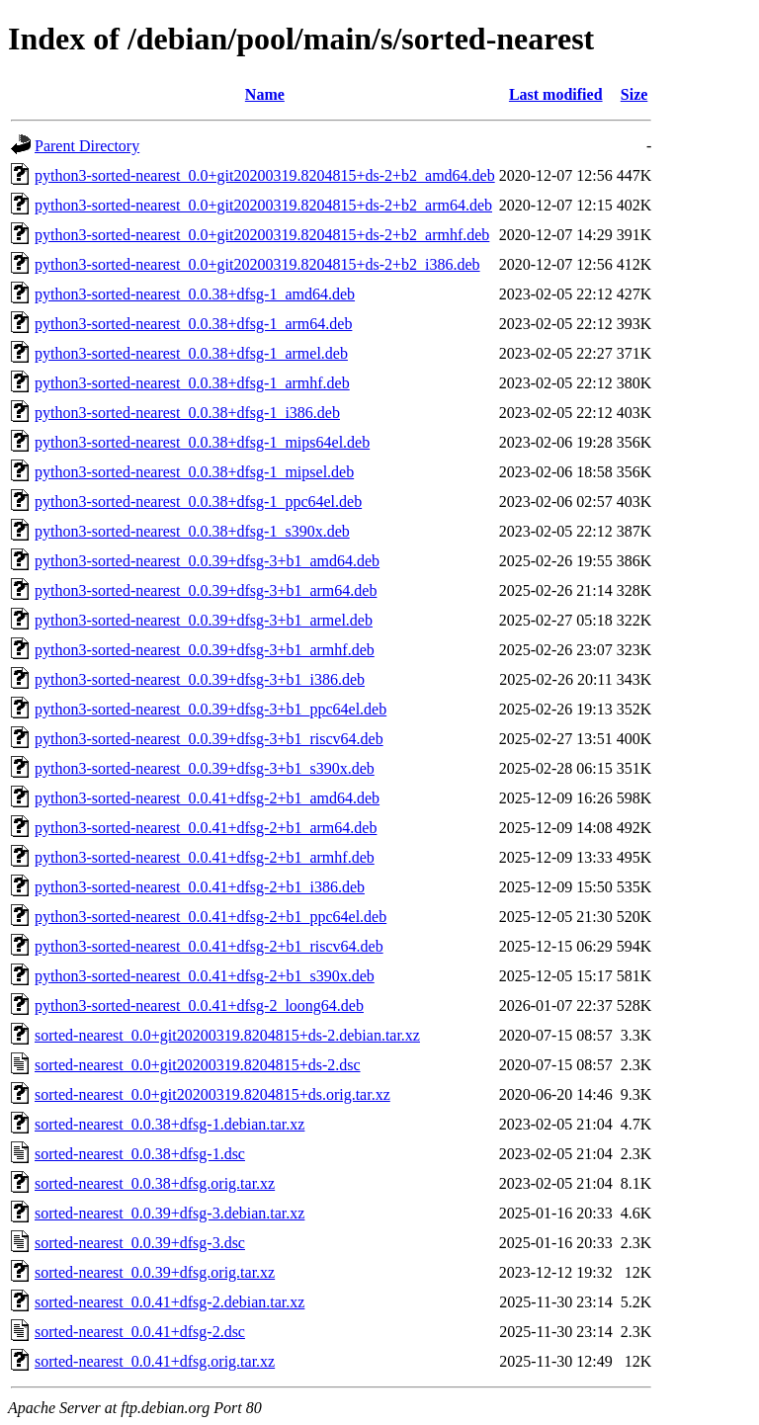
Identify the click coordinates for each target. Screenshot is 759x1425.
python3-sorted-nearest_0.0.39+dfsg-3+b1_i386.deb (200, 679)
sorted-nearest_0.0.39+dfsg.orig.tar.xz (155, 1272)
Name (265, 94)
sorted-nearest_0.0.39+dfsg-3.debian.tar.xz (169, 1213)
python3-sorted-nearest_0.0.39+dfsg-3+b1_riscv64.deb (209, 738)
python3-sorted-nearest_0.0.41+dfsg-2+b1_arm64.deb (206, 827)
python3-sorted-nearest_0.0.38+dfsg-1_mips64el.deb (202, 442)
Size (634, 94)
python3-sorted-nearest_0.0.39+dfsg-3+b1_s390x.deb (205, 768)
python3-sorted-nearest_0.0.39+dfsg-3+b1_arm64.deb (206, 590)
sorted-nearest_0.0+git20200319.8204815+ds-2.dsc (198, 1064)
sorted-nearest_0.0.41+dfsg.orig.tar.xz (155, 1361)
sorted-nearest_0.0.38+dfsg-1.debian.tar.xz (169, 1124)
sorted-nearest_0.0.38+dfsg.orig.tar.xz (155, 1183)
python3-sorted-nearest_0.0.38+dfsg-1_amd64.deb (195, 294)
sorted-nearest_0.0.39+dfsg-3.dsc (140, 1242)
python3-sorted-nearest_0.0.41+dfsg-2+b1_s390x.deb (205, 975)
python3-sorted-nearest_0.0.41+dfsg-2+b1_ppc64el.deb (210, 916)
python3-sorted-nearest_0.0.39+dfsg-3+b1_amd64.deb (207, 560)
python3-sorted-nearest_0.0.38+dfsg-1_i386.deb (187, 412)
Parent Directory (87, 145)
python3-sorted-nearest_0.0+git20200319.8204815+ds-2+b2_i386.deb (257, 264)
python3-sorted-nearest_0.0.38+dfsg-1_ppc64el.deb (198, 501)
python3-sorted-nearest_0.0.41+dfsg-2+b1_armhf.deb (205, 857)
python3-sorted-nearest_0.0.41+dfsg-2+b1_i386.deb (200, 887)
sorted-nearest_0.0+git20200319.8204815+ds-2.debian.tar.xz (227, 1035)
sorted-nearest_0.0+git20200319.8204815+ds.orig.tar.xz (212, 1094)
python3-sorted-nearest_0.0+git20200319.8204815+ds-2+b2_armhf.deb (262, 234)
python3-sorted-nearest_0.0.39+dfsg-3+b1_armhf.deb (205, 649)
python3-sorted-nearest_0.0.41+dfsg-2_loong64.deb (199, 1005)
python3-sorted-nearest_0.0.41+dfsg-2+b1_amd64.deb (207, 798)
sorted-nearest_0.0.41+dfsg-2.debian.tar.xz (169, 1302)
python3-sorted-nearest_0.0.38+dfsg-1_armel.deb (191, 353)
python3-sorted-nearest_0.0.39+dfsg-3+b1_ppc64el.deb (210, 709)
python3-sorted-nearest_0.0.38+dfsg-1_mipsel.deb (194, 471)
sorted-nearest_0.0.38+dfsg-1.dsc (140, 1153)
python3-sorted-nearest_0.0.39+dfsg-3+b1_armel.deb (204, 620)
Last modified (556, 94)
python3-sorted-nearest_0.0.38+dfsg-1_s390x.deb (192, 531)
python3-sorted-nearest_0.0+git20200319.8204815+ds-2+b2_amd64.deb (265, 175)
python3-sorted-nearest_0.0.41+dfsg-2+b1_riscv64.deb (209, 946)
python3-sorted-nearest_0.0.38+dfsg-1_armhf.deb (192, 383)
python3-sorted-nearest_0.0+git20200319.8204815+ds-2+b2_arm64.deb (263, 205)
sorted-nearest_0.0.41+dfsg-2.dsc (140, 1331)
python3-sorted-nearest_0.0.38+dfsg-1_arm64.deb (193, 323)
